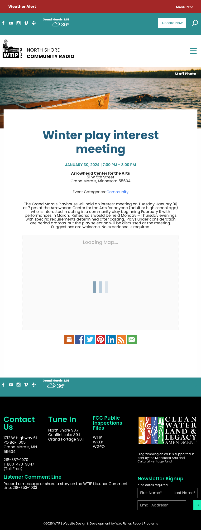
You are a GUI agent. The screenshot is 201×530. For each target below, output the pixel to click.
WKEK (98, 442)
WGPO (99, 446)
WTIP (97, 437)
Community (117, 192)
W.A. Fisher (123, 523)
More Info (184, 7)
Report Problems (145, 523)
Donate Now (172, 22)
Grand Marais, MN (56, 380)
